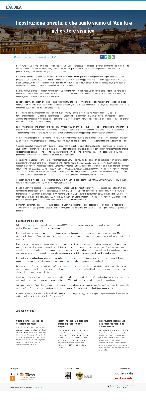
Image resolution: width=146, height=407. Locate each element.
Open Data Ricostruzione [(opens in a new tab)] (56, 88)
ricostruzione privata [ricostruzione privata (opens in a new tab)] (28, 241)
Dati (115, 9)
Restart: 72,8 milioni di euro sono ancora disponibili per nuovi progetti (73, 340)
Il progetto (83, 9)
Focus (108, 9)
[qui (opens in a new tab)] (36, 277)
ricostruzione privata (41, 73)
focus (19, 73)
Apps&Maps (96, 9)
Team (123, 9)
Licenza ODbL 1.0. (122, 403)
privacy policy (38, 404)
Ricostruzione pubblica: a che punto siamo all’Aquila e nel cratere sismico (113, 340)
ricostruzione (27, 73)
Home (72, 9)
